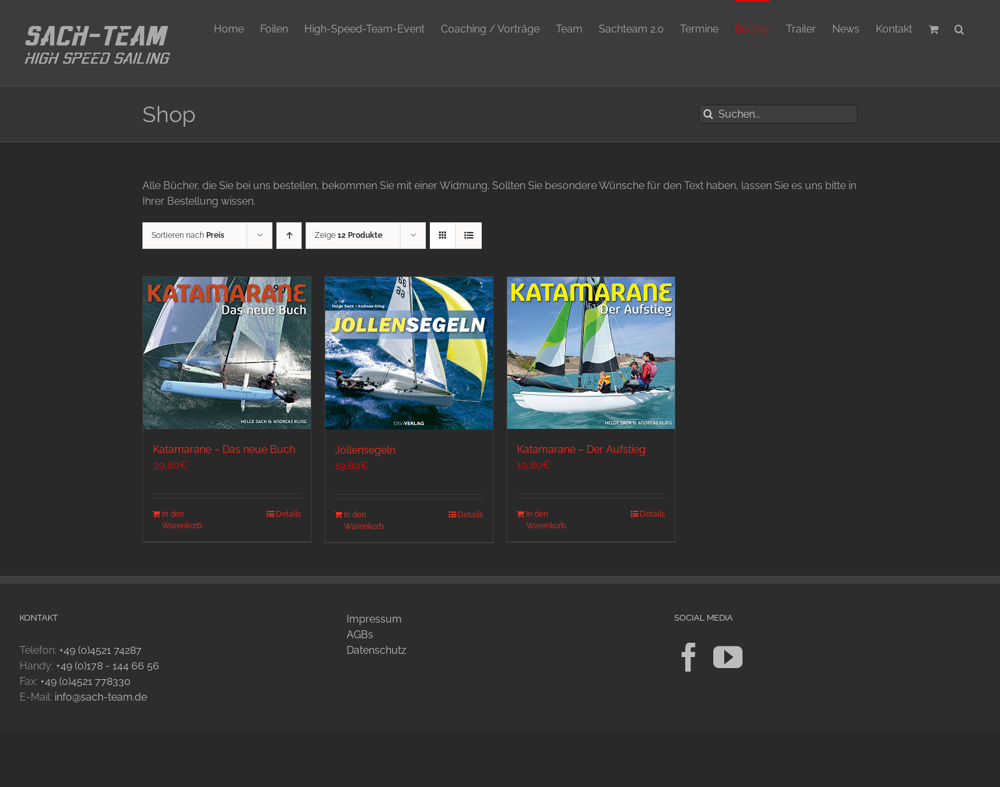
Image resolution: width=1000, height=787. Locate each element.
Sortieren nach (187, 235)
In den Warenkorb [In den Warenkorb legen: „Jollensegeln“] (364, 520)
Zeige (348, 235)
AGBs (360, 634)
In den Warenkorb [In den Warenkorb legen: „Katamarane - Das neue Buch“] (182, 520)
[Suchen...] (778, 114)
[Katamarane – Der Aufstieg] (591, 353)
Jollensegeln (365, 450)
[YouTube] (728, 657)
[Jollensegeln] (409, 353)
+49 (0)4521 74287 (100, 650)
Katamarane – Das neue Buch (224, 449)
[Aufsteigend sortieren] (289, 235)
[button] (959, 28)
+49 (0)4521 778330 (85, 681)
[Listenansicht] (468, 235)
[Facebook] (689, 657)
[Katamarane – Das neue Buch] (227, 353)
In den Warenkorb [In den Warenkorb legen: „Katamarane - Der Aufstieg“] (546, 520)
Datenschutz (376, 650)
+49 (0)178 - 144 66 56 (107, 666)
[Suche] (708, 114)
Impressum (374, 619)
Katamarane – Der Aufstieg (581, 449)
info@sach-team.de (101, 697)
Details (288, 514)
